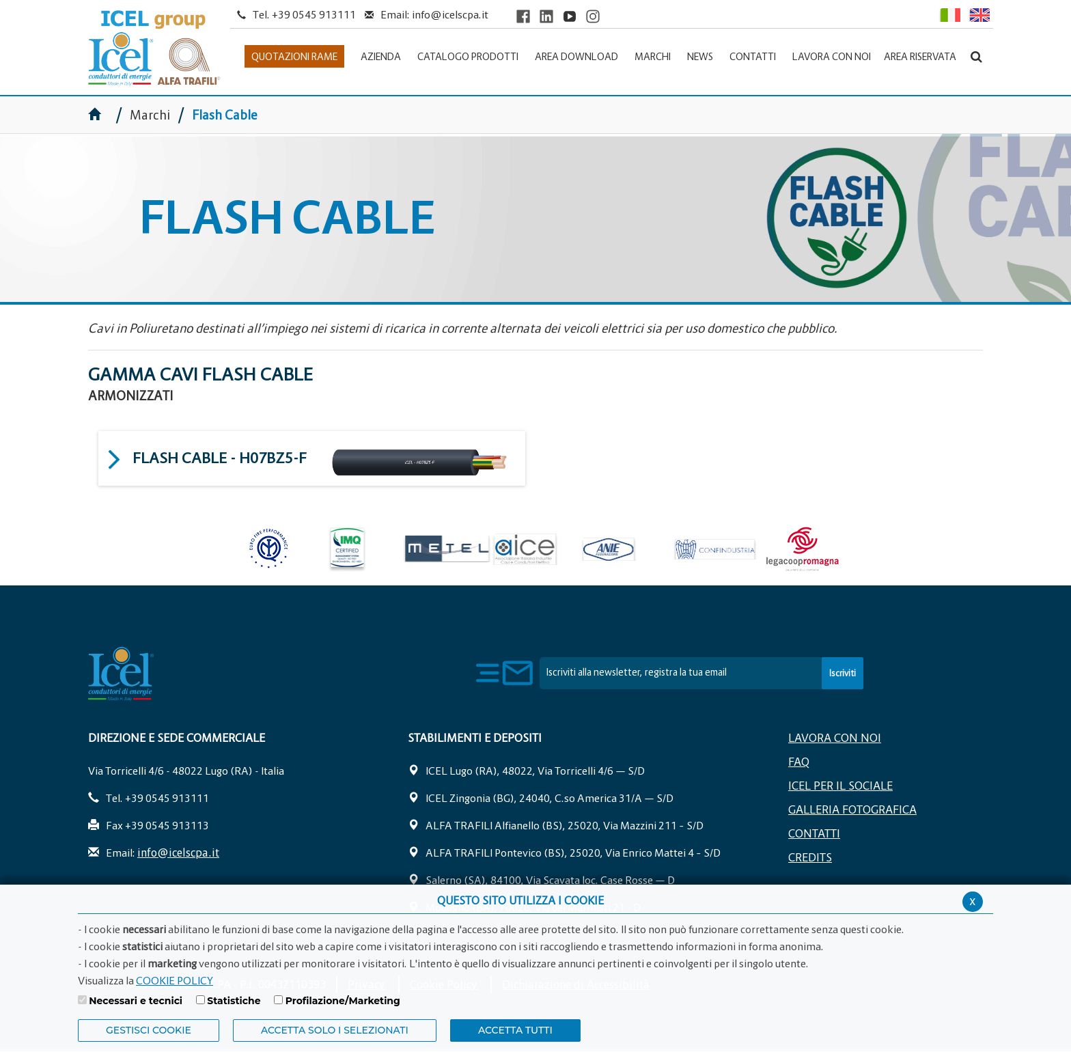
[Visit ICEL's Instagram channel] (593, 16)
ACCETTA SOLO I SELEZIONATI (334, 1030)
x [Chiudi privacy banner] (972, 901)
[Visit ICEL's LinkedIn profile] (546, 16)
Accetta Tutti (515, 1030)
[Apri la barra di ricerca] (976, 56)
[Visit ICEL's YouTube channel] (569, 16)
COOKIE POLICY (174, 980)
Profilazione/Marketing (343, 1001)
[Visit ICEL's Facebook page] (523, 16)
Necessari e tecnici (135, 1001)
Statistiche (233, 1001)
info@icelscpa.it (450, 14)
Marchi (150, 115)
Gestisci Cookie (148, 1030)
